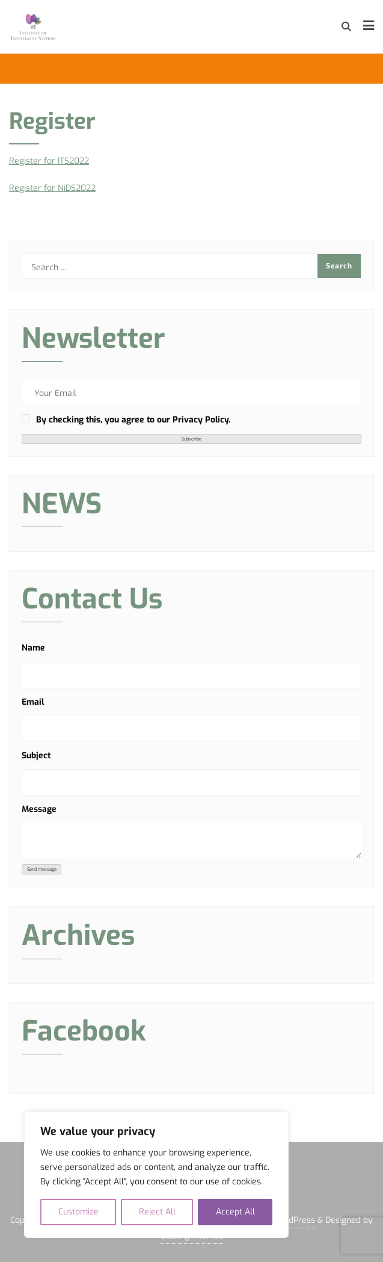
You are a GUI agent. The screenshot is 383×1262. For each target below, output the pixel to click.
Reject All (157, 1211)
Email (33, 702)
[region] (156, 1175)
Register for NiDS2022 (52, 188)
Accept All (235, 1211)
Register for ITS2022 (49, 161)
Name (33, 648)
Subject (36, 755)
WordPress (293, 1220)
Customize (78, 1211)
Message (39, 809)
